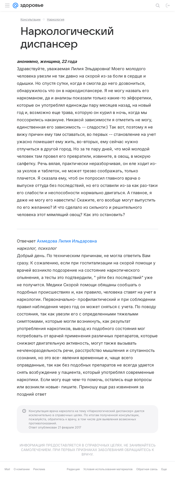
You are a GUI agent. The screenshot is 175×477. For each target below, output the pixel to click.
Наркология (55, 19)
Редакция (73, 469)
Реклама (39, 469)
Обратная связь (147, 469)
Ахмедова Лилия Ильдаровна (67, 241)
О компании (22, 469)
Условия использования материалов (108, 469)
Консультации (31, 19)
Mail (7, 469)
